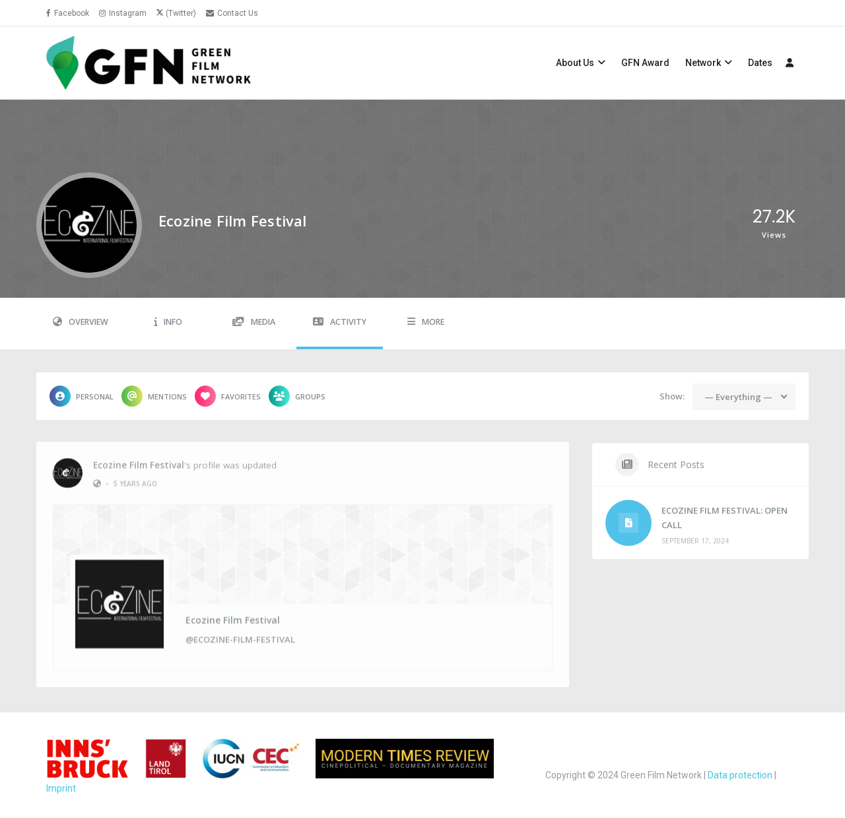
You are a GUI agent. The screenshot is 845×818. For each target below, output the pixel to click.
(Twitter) (181, 13)
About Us (575, 62)
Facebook (67, 13)
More (425, 321)
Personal (82, 396)
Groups (297, 396)
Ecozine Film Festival (138, 460)
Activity (339, 321)
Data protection (740, 775)
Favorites (228, 396)
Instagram (123, 13)
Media (253, 321)
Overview (80, 321)
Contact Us (232, 13)
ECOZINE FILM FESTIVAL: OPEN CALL (724, 517)
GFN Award (645, 62)
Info (168, 321)
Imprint (61, 788)
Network (703, 62)
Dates (760, 62)
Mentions (154, 396)
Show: (672, 396)
